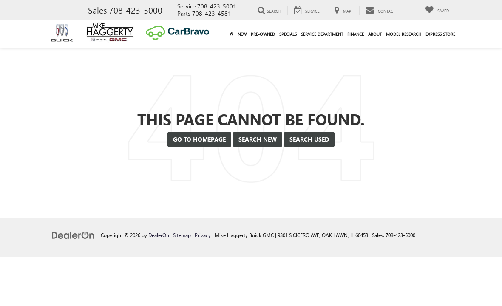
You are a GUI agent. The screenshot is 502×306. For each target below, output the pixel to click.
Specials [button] (288, 34)
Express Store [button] (440, 34)
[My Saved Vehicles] (437, 10)
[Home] (231, 34)
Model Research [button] (403, 34)
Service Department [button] (322, 34)
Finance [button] (355, 34)
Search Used (309, 139)
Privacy (203, 235)
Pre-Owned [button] (263, 34)
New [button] (242, 34)
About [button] (375, 34)
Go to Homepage (199, 139)
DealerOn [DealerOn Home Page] (158, 235)
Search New (257, 139)
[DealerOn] (73, 235)
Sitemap (182, 235)
